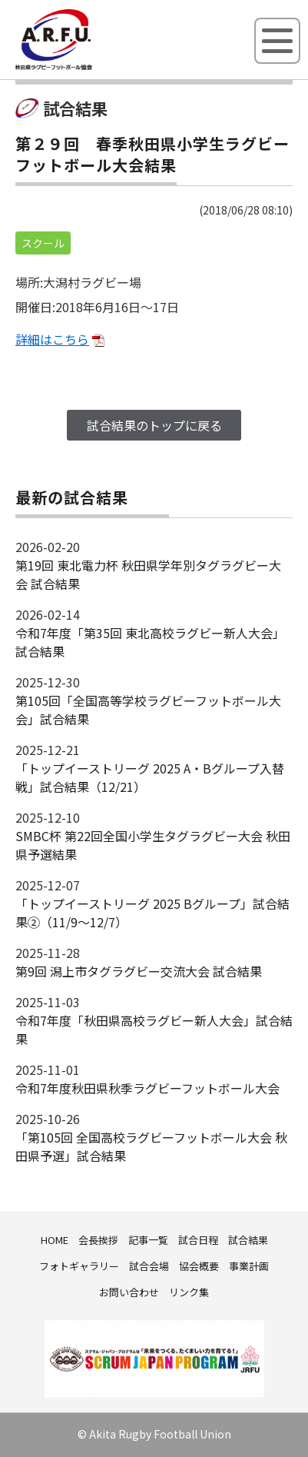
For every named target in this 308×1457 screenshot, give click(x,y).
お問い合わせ (129, 1292)
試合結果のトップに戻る (154, 425)
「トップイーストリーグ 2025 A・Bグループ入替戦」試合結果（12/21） (149, 777)
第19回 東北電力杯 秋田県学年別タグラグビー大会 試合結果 (148, 574)
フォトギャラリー (79, 1266)
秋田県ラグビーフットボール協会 (88, 67)
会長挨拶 (98, 1239)
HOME (54, 1239)
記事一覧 (148, 1239)
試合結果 (248, 1239)
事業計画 (249, 1266)
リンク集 (189, 1292)
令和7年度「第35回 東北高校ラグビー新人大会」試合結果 (150, 642)
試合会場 (149, 1266)
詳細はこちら (52, 339)
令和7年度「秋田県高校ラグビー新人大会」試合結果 (154, 1029)
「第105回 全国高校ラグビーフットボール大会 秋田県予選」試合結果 (151, 1146)
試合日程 (198, 1239)
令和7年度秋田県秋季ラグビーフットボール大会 (147, 1088)
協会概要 (199, 1266)
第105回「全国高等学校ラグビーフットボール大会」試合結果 (148, 709)
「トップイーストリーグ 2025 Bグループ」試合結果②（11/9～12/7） (152, 912)
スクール (43, 243)
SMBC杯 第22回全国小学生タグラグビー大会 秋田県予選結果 (152, 845)
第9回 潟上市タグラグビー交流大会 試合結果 (138, 971)
